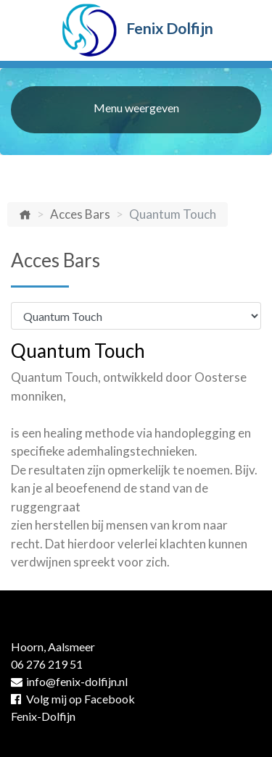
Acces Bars (80, 214)
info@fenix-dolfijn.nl (69, 681)
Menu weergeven (136, 107)
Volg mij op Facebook (73, 699)
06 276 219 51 (47, 664)
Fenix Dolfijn (136, 30)
